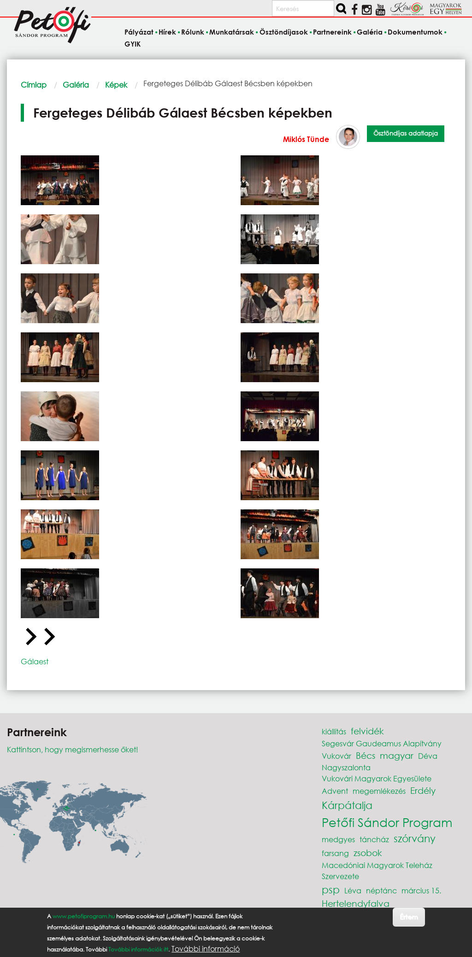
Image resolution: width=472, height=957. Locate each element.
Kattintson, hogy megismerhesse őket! (72, 749)
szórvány (415, 838)
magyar (396, 755)
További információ (205, 950)
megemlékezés (379, 791)
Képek (116, 84)
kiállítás (334, 731)
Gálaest (34, 661)
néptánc (381, 890)
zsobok (368, 852)
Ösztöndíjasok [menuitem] (284, 32)
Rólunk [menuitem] (192, 32)
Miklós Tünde (306, 139)
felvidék (367, 731)
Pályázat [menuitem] (138, 32)
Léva (352, 890)
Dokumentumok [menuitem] (415, 32)
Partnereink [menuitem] (332, 32)
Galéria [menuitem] (370, 32)
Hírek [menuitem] (167, 32)
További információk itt (138, 951)
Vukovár (336, 756)
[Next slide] (48, 637)
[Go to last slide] (30, 637)
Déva (427, 756)
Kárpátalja (347, 805)
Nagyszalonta (346, 767)
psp (331, 889)
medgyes (338, 839)
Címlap (34, 84)
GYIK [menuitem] (132, 44)
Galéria (76, 84)
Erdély (423, 790)
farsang (335, 853)
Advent (335, 791)
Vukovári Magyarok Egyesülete (376, 778)
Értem (409, 918)
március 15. (421, 890)
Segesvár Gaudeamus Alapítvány (382, 743)
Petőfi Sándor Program (387, 822)
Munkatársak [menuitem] (231, 32)
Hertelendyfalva (355, 903)
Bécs (365, 755)
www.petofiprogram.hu (84, 918)
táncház (374, 839)
